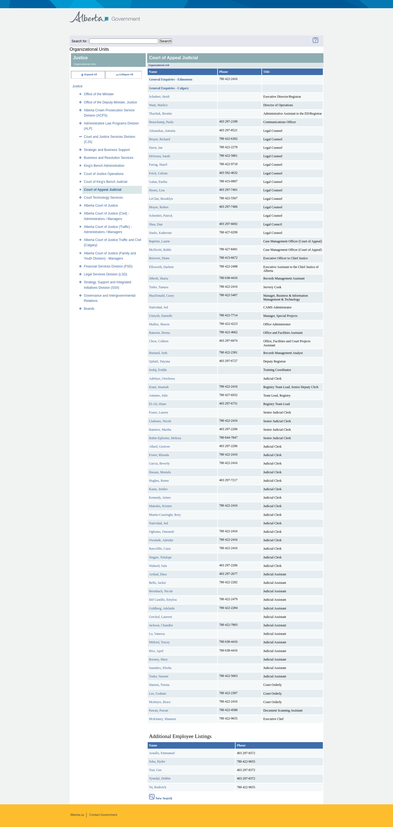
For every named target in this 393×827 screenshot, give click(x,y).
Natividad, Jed (158, 307)
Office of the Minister (99, 94)
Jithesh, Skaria (158, 278)
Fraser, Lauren (158, 412)
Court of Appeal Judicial (102, 190)
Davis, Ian (155, 148)
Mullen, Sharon (159, 324)
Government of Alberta (109, 14)
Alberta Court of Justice (101, 205)
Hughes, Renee (159, 481)
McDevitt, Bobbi (160, 250)
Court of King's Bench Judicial (105, 182)
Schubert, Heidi (159, 97)
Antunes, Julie (158, 395)
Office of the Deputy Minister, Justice (110, 102)
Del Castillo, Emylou (163, 600)
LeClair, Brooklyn (161, 199)
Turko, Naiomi (158, 676)
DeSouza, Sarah (159, 156)
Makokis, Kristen (160, 506)
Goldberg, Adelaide (162, 608)
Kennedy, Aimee (160, 497)
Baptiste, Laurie (159, 241)
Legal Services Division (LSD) (105, 274)
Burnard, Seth (158, 353)
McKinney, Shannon (162, 719)
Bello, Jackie (157, 583)
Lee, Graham (157, 693)
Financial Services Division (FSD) (108, 266)
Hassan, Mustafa (160, 472)
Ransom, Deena (159, 333)
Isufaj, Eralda (158, 370)
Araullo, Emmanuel (162, 753)
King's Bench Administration (104, 166)
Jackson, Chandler (161, 625)
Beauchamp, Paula (161, 122)
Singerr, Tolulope (160, 557)
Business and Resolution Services (108, 158)
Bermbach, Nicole (161, 591)
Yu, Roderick (157, 787)
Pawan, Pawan (158, 710)
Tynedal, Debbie (160, 778)
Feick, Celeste (158, 173)
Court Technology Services (103, 198)
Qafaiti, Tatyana (159, 361)
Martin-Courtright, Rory (165, 515)
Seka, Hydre (157, 761)
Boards (89, 309)
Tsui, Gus (155, 770)
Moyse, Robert (158, 207)
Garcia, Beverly (159, 463)
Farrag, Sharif (158, 164)
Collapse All (124, 74)
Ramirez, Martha (160, 430)
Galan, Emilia (158, 182)
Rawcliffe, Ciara (160, 549)
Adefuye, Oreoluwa (162, 378)
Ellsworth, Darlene (161, 267)
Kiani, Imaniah (159, 387)
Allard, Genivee (159, 446)
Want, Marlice (158, 105)
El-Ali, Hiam (157, 404)
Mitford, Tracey (159, 642)
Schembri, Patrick (160, 216)
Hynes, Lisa (157, 190)
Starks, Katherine (160, 233)
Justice (77, 86)
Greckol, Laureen (160, 617)
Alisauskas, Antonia (162, 131)
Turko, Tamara (158, 287)
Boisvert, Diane (159, 258)
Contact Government (103, 814)
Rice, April (156, 651)
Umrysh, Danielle (160, 316)
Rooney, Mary (158, 659)
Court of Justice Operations (103, 174)
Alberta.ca (77, 814)
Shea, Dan (155, 224)
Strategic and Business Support (107, 150)
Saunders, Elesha (160, 668)
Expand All (89, 74)
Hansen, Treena (159, 685)
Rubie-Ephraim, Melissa (165, 438)
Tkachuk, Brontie (160, 113)
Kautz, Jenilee (158, 489)
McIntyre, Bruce (160, 702)
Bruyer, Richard (159, 139)
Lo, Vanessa (157, 634)
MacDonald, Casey (161, 296)
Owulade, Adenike (161, 540)
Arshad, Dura (158, 574)
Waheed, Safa (158, 566)
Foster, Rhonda (159, 455)
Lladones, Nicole (160, 421)
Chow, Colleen (158, 341)
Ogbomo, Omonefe (161, 532)
